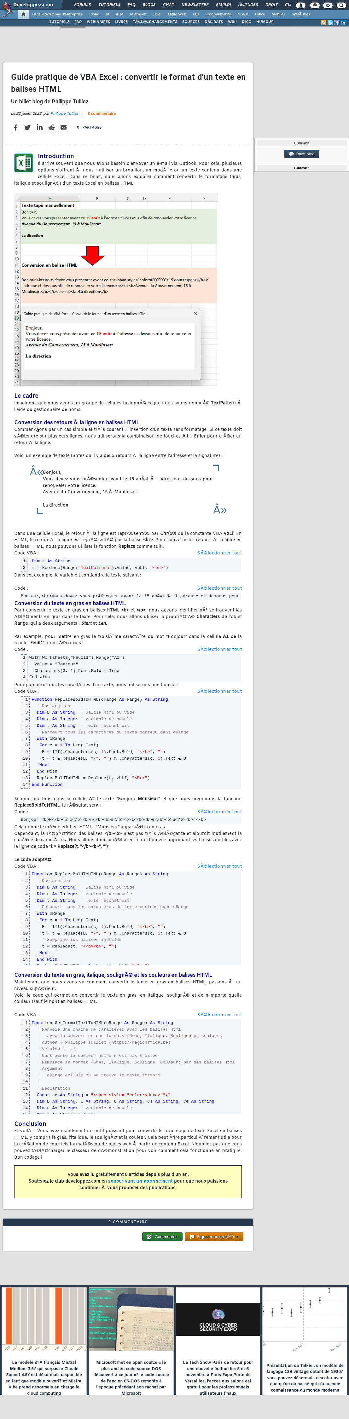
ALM (120, 14)
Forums (82, 5)
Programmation (218, 14)
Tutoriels (109, 5)
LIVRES (121, 22)
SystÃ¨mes (301, 14)
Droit (271, 5)
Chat (168, 5)
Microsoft (138, 14)
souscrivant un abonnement (140, 1181)
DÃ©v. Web (176, 14)
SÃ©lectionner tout (219, 553)
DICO (246, 22)
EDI (196, 14)
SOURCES (191, 22)
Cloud (94, 14)
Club (290, 5)
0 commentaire (102, 114)
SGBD (243, 14)
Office (260, 14)
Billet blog (301, 154)
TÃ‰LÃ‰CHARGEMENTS (155, 22)
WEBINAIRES (98, 22)
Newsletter (195, 5)
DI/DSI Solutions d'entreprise (57, 14)
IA (107, 14)
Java (156, 14)
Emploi (223, 5)
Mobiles (278, 14)
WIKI (232, 22)
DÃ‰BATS (214, 22)
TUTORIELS (59, 22)
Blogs (149, 5)
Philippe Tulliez (64, 113)
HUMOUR (265, 22)
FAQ (131, 5)
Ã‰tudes (248, 5)
